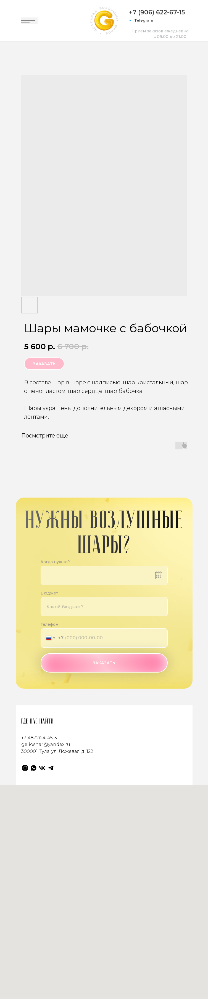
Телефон (49, 624)
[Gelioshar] (25, 767)
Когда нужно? (55, 561)
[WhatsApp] (33, 767)
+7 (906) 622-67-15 (157, 12)
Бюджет (49, 593)
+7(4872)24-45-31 (40, 737)
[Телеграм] (50, 767)
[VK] (42, 767)
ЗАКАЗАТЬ (104, 662)
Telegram (143, 20)
